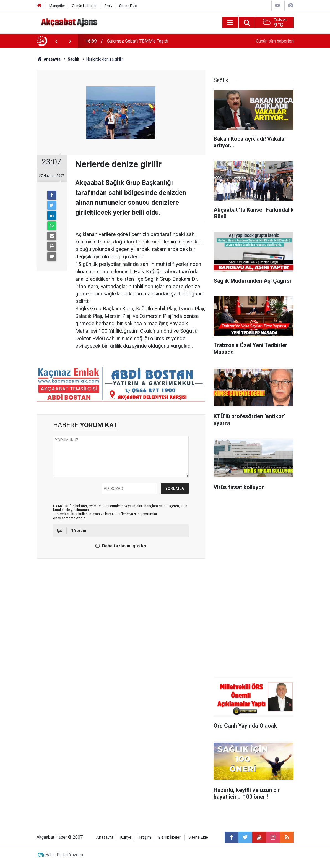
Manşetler (57, 6)
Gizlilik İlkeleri (169, 837)
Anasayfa (104, 837)
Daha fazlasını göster (120, 546)
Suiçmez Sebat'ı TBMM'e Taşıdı (137, 41)
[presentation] (56, 41)
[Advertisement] (254, 585)
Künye (125, 837)
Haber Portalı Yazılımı (64, 854)
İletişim (144, 837)
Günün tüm (275, 41)
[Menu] (230, 22)
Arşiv (108, 6)
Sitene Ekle (128, 6)
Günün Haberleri (84, 6)
